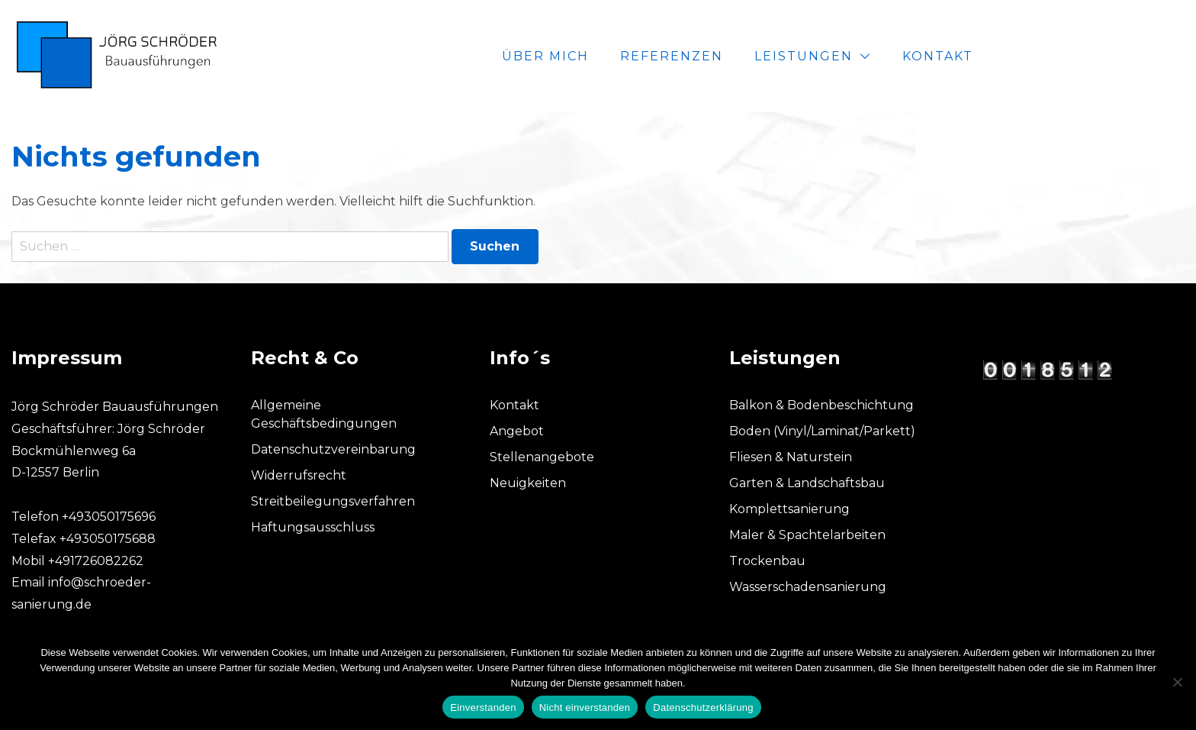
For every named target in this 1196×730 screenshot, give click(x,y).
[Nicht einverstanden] (1177, 682)
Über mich (729, 56)
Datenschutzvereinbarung (333, 449)
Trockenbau (767, 561)
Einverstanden (483, 707)
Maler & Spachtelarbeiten (807, 535)
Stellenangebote (542, 457)
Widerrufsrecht (298, 475)
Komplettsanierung (789, 509)
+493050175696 (109, 516)
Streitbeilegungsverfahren (333, 501)
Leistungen (988, 56)
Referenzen (856, 56)
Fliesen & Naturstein (790, 457)
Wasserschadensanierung (807, 587)
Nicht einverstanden (585, 707)
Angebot (517, 431)
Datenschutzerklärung (703, 707)
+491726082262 (95, 561)
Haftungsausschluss (313, 527)
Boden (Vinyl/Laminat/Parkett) (822, 431)
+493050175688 (107, 538)
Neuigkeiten (528, 483)
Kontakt (1122, 56)
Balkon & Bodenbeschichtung (821, 405)
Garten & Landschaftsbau (807, 483)
